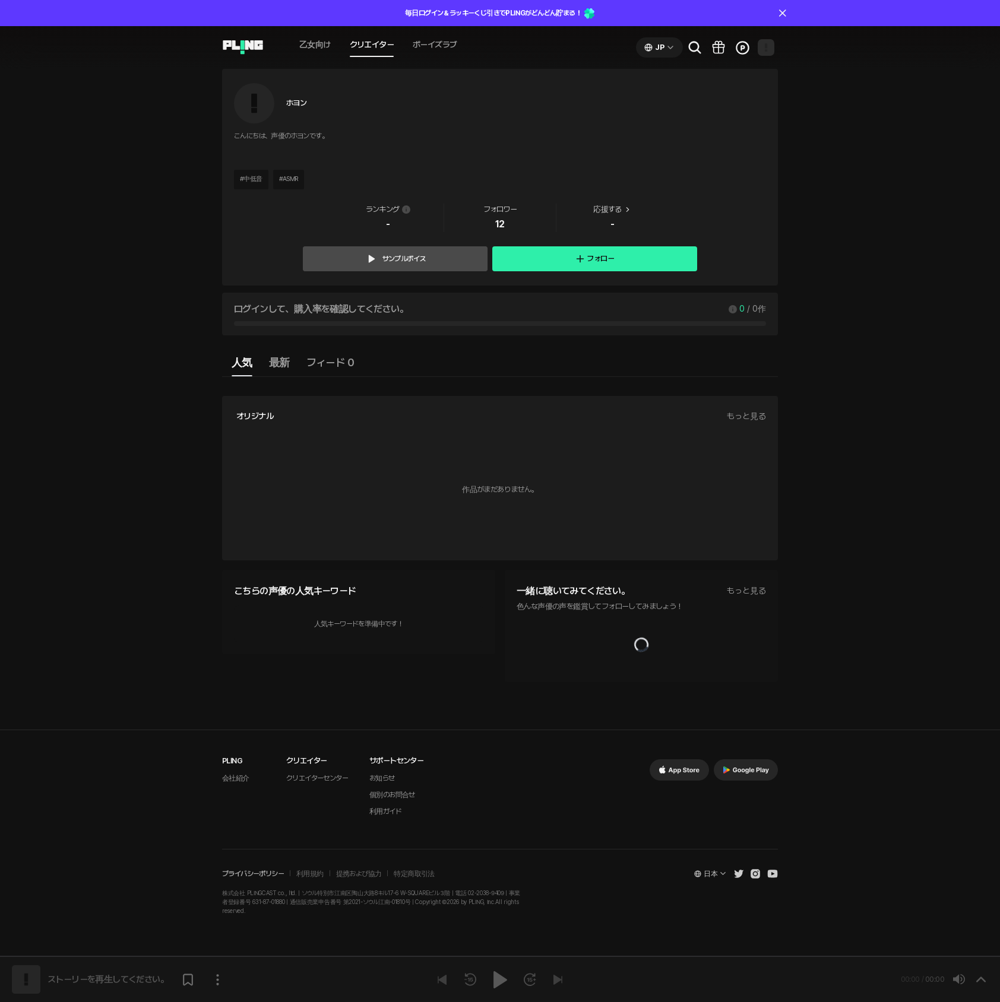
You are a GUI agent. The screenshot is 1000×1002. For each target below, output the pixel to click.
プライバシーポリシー (253, 874)
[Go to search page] (695, 47)
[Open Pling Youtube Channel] (772, 873)
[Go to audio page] (243, 47)
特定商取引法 (414, 874)
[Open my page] (766, 47)
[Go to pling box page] (718, 47)
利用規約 (310, 874)
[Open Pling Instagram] (755, 873)
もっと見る (746, 416)
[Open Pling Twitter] (738, 873)
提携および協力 (359, 874)
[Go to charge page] (742, 47)
